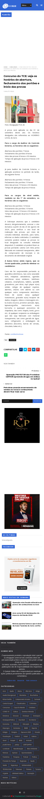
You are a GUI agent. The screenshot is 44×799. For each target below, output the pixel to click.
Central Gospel (8, 703)
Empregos (6, 728)
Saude (32, 761)
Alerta (20, 691)
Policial (25, 757)
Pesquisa (16, 757)
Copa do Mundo (19, 708)
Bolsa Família (7, 699)
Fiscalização (7, 736)
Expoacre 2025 (26, 732)
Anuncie (21, 680)
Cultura (15, 712)
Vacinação (30, 773)
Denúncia (6, 716)
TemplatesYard (20, 796)
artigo (38, 691)
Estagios (14, 732)
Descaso (16, 716)
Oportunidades (26, 753)
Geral (4, 740)
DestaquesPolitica (9, 720)
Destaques (36, 716)
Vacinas (5, 778)
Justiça (17, 745)
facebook (37, 401)
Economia (6, 724)
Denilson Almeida (28, 712)
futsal (26, 736)
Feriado (37, 732)
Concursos (13, 67)
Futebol (17, 736)
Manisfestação (18, 749)
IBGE (20, 740)
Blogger (39, 796)
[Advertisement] (22, 40)
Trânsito (28, 769)
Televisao (19, 769)
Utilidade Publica (17, 773)
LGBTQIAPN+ (27, 745)
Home (6, 67)
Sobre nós (11, 680)
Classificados (21, 703)
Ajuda (12, 691)
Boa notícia (34, 695)
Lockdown (6, 749)
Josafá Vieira (7, 745)
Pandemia (6, 757)
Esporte (34, 728)
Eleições (36, 724)
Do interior (32, 720)
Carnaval (37, 699)
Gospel (12, 740)
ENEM (26, 728)
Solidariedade (26, 765)
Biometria (23, 695)
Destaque (26, 716)
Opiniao (14, 753)
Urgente (5, 773)
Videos (14, 778)
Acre (4, 691)
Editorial (16, 724)
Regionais (23, 761)
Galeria (34, 736)
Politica (34, 757)
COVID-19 (6, 712)
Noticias (5, 753)
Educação (26, 724)
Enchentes (16, 728)
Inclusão (29, 740)
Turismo (38, 769)
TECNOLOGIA (7, 769)
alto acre (29, 691)
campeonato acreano (22, 699)
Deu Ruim (22, 720)
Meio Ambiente (32, 749)
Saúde (5, 765)
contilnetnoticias (16, 334)
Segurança (14, 765)
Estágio (5, 732)
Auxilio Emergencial (9, 695)
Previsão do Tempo (9, 761)
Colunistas (32, 703)
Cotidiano (32, 708)
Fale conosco (31, 680)
